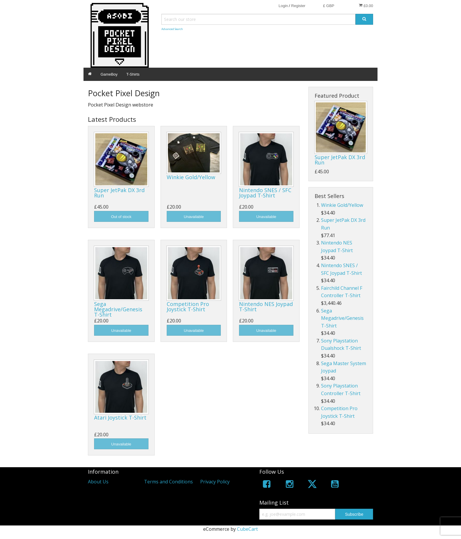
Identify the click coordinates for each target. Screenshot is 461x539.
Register (298, 6)
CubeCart (247, 529)
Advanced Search (172, 29)
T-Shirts (133, 74)
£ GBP (328, 6)
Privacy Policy (215, 481)
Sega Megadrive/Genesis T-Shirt (118, 309)
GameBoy (109, 74)
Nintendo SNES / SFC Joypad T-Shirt (265, 193)
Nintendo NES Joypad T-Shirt (266, 306)
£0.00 (366, 5)
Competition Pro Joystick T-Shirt (188, 306)
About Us (98, 481)
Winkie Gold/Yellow (191, 177)
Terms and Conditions (168, 481)
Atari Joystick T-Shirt (120, 417)
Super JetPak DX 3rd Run (119, 193)
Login (283, 6)
